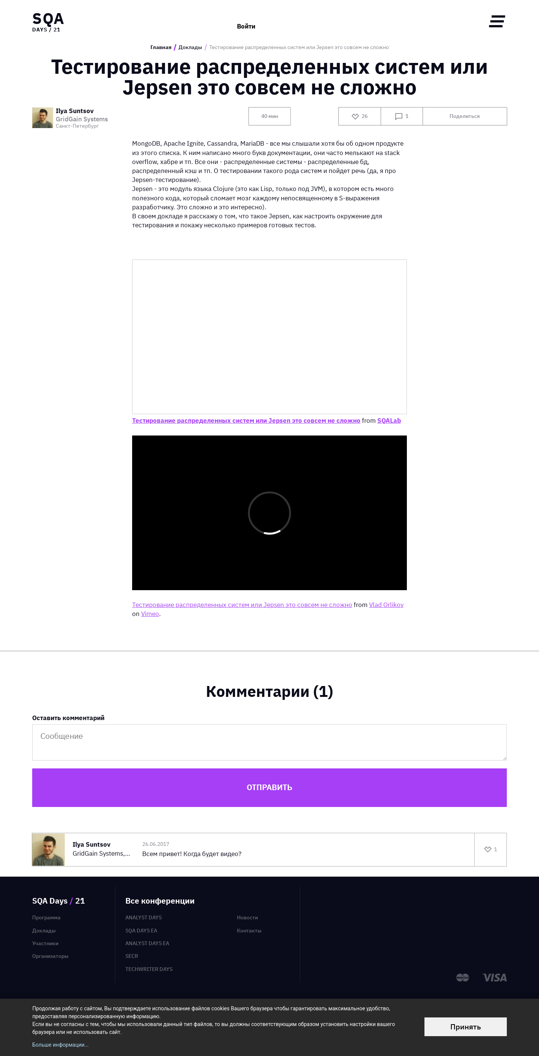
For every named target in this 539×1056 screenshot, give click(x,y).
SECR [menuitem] (131, 956)
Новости (247, 917)
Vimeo (150, 613)
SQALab (389, 420)
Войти (246, 21)
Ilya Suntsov (75, 111)
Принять (465, 1027)
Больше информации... (60, 1045)
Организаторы (50, 956)
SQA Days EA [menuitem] (141, 930)
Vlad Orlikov (386, 604)
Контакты (249, 930)
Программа (46, 917)
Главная (160, 47)
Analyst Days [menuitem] (143, 917)
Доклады (190, 47)
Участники (45, 943)
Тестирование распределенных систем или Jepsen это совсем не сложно (246, 420)
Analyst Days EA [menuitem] (147, 943)
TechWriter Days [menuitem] (149, 969)
